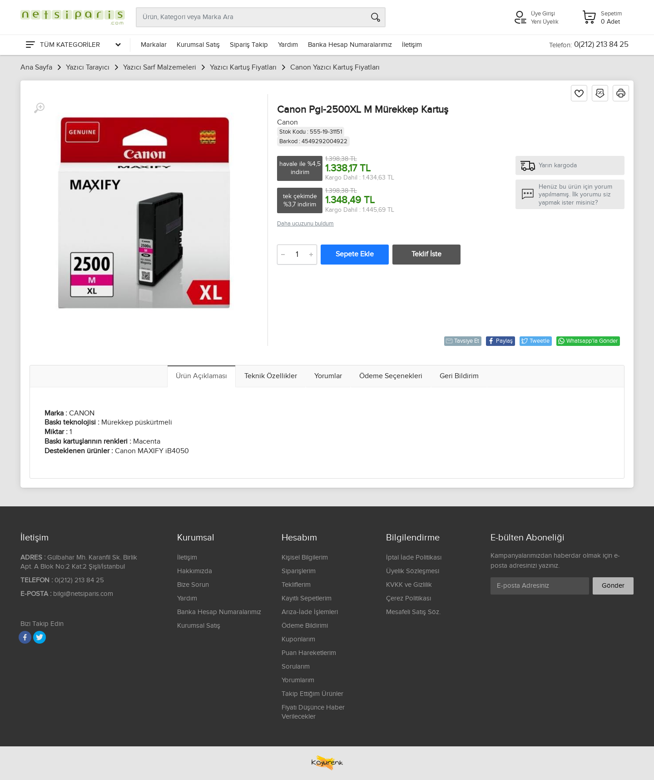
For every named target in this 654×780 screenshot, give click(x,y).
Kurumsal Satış (198, 45)
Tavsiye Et (462, 341)
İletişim (412, 45)
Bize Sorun (193, 585)
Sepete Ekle (355, 254)
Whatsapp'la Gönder (588, 341)
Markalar (154, 45)
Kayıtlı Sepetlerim (307, 598)
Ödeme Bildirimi (305, 626)
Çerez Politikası (408, 598)
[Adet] (297, 255)
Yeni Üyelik (545, 21)
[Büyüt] (39, 108)
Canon (287, 122)
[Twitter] (39, 637)
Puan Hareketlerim (309, 653)
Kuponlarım (298, 639)
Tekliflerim (296, 585)
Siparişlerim (299, 571)
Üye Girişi (543, 13)
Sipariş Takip (249, 45)
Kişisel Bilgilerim (305, 557)
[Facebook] (25, 637)
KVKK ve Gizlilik (409, 585)
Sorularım (296, 666)
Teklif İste (426, 254)
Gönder (613, 586)
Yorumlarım (298, 680)
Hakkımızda (194, 571)
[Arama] (376, 17)
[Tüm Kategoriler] (72, 45)
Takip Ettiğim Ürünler (312, 694)
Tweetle (535, 341)
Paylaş (500, 341)
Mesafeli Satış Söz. (413, 612)
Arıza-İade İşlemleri (310, 612)
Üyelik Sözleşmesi (412, 571)
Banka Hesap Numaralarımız (350, 45)
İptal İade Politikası (413, 557)
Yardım (288, 45)
